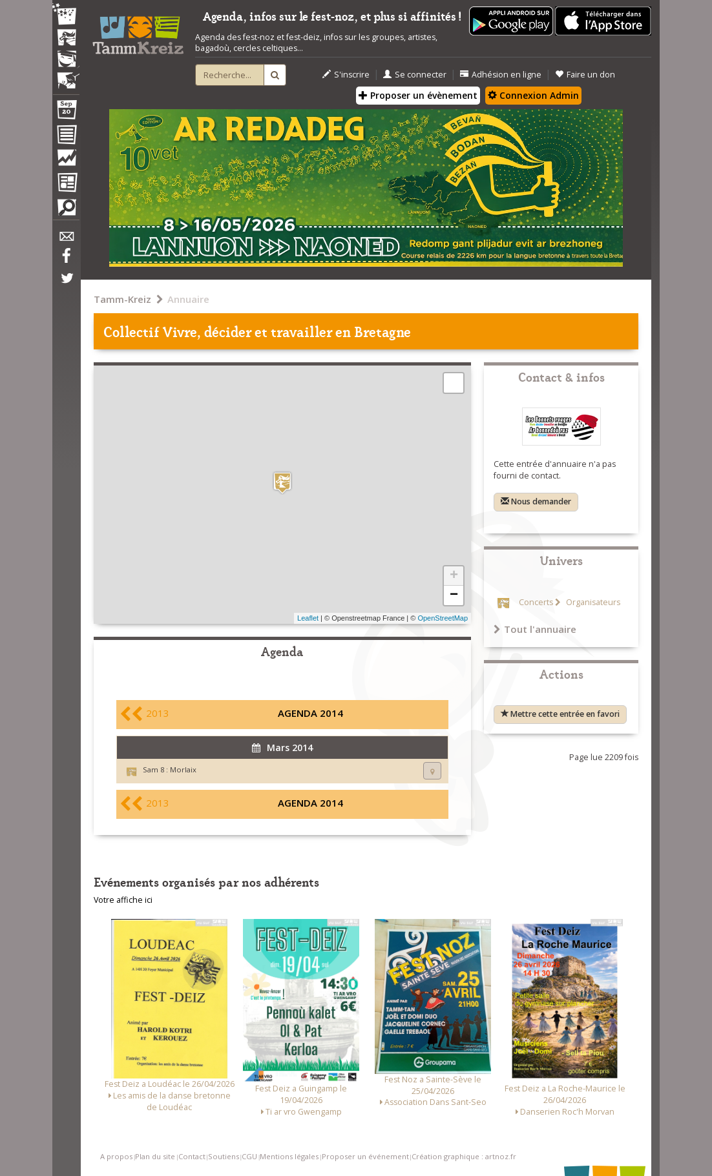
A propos (116, 1156)
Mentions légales (289, 1156)
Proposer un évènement (418, 95)
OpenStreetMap (442, 618)
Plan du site (155, 1156)
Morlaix (183, 769)
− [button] (454, 595)
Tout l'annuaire (535, 629)
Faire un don (585, 74)
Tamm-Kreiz (122, 299)
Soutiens (223, 1156)
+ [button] (454, 576)
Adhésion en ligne (500, 74)
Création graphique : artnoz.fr (464, 1156)
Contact (191, 1156)
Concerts (536, 602)
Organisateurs (592, 602)
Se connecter (414, 74)
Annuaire (188, 299)
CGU (249, 1156)
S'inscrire (346, 74)
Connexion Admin (533, 95)
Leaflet (308, 618)
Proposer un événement (365, 1156)
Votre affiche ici (123, 899)
